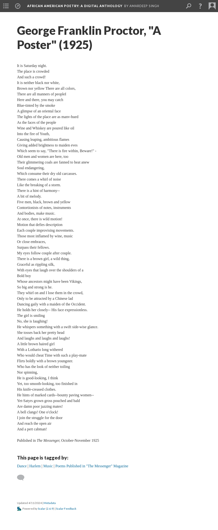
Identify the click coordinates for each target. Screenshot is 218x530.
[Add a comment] (23, 478)
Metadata (50, 503)
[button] (200, 6)
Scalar (41, 508)
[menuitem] (6, 6)
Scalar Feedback (66, 508)
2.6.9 (50, 508)
